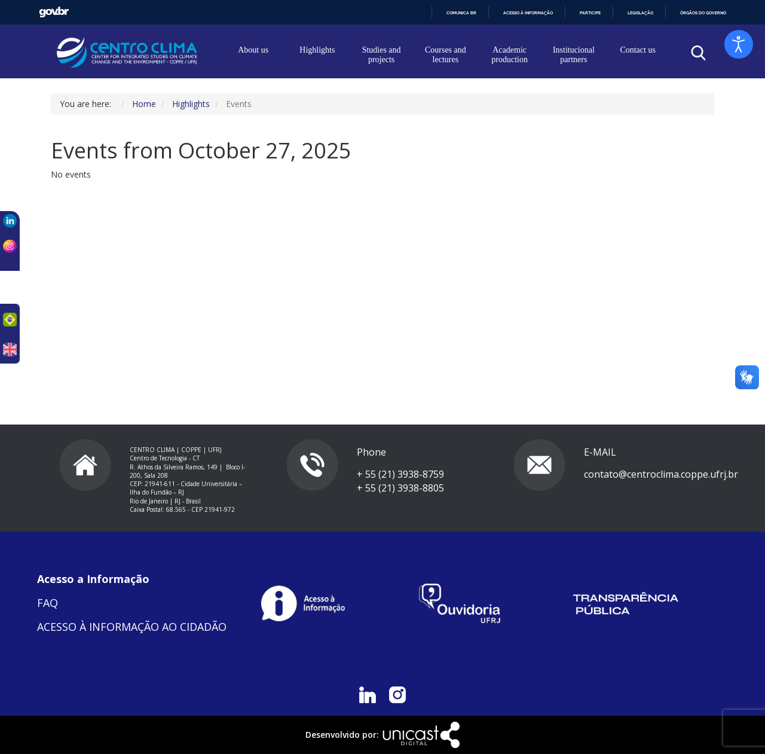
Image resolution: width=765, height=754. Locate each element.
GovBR (54, 12)
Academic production (509, 54)
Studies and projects (381, 54)
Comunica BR (461, 13)
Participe (590, 13)
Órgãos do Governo (703, 13)
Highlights (317, 49)
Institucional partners (574, 54)
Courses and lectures (445, 54)
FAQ (47, 603)
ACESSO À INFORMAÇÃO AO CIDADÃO (132, 626)
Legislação (640, 13)
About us (253, 49)
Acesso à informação (528, 13)
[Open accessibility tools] (738, 44)
